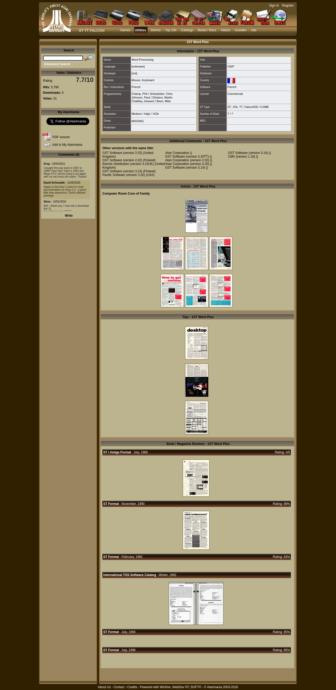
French (136, 87)
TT (241, 106)
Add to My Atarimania (67, 145)
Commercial (235, 93)
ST (229, 106)
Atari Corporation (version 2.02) (187, 160)
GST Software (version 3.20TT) (187, 156)
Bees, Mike (163, 101)
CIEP (230, 66)
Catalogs (187, 30)
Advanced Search (57, 64)
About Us (104, 687)
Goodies (240, 30)
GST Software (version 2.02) (122, 153)
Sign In (274, 5)
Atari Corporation (177, 153)
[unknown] (138, 66)
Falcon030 (251, 106)
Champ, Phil (139, 93)
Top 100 (170, 30)
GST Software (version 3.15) (122, 171)
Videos (225, 30)
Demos (156, 30)
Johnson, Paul (141, 97)
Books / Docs (207, 30)
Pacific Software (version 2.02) (123, 175)
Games (125, 30)
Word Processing (143, 59)
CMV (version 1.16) (241, 156)
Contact (118, 687)
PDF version (61, 137)
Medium (137, 113)
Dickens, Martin (162, 97)
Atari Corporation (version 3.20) (187, 164)
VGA (156, 113)
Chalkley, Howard (143, 101)
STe (235, 106)
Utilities (140, 30)
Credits (132, 687)
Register (288, 5)
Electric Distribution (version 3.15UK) (128, 164)
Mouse (136, 80)
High (147, 113)
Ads (253, 30)
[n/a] (134, 73)
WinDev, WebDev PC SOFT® (180, 687)
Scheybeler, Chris (161, 93)
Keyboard (148, 80)
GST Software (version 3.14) (185, 167)
